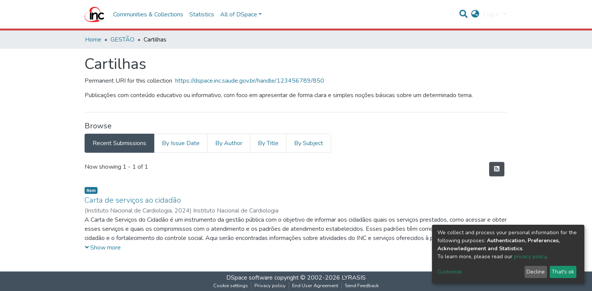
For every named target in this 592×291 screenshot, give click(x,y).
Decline (535, 271)
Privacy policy (270, 285)
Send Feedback (362, 285)
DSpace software (249, 277)
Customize (449, 271)
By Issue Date (181, 143)
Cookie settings (230, 285)
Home (93, 39)
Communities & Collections (148, 14)
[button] (475, 14)
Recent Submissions (119, 143)
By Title (268, 143)
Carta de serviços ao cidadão (133, 200)
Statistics (201, 14)
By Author (228, 143)
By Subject (308, 143)
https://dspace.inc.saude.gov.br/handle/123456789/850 (249, 81)
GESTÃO (122, 39)
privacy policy (530, 256)
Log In (492, 14)
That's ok (563, 271)
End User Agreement (315, 285)
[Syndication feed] (496, 169)
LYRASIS (354, 277)
